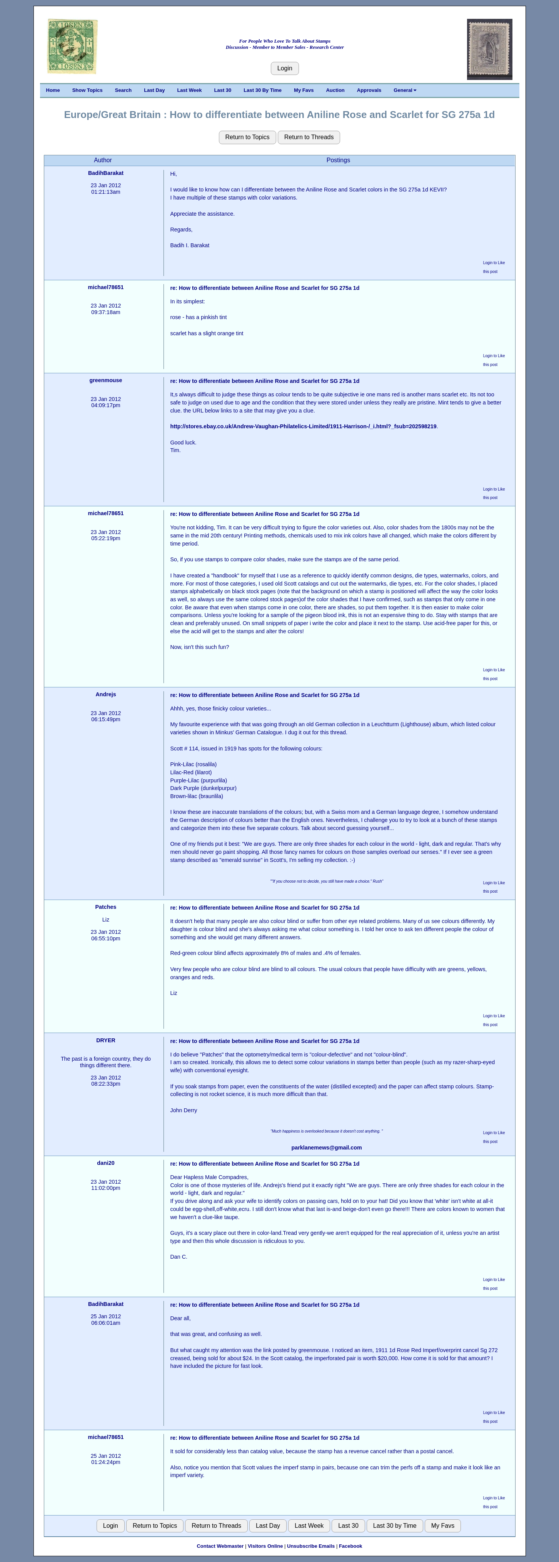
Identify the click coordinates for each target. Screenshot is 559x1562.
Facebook (350, 1546)
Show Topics (87, 90)
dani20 (105, 1163)
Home (53, 90)
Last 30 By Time (263, 90)
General (405, 90)
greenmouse (105, 380)
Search (123, 90)
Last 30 (223, 90)
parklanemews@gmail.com (327, 1147)
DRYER (105, 1040)
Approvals (369, 90)
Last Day (154, 90)
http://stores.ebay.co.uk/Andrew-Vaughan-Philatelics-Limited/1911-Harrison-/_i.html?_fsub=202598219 (303, 426)
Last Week (189, 90)
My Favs (304, 90)
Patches (106, 907)
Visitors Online (265, 1546)
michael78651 (105, 287)
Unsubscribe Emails (311, 1546)
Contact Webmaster (220, 1546)
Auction (335, 90)
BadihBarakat (105, 173)
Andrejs (105, 694)
